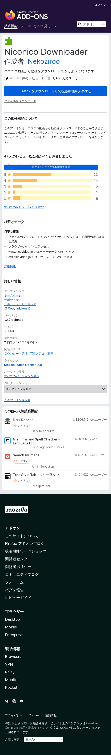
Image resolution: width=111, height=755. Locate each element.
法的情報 (51, 715)
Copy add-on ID (17, 308)
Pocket (11, 687)
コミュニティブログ (22, 574)
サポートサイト (14, 299)
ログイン (100, 4)
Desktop (12, 619)
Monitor (12, 680)
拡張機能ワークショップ (25, 551)
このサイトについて (22, 536)
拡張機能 (10, 26)
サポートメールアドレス (20, 304)
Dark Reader (23, 420)
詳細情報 (10, 266)
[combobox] (91, 24)
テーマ (26, 26)
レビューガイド (18, 597)
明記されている (22, 723)
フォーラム (14, 582)
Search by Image (26, 455)
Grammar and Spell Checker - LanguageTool (36, 441)
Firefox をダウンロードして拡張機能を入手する (55, 91)
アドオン (12, 528)
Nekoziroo (44, 61)
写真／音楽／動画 (41, 353)
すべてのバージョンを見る (21, 376)
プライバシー (13, 715)
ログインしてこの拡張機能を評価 (51, 167)
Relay (10, 672)
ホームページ (13, 295)
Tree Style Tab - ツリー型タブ (36, 475)
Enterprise (13, 635)
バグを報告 (14, 590)
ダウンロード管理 (15, 353)
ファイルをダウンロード (20, 101)
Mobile (11, 627)
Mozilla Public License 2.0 (23, 365)
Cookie (34, 715)
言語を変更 (12, 739)
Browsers (13, 656)
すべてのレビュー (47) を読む (24, 207)
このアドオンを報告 (17, 400)
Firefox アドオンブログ (24, 543)
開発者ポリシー (18, 567)
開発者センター (18, 559)
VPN (9, 664)
